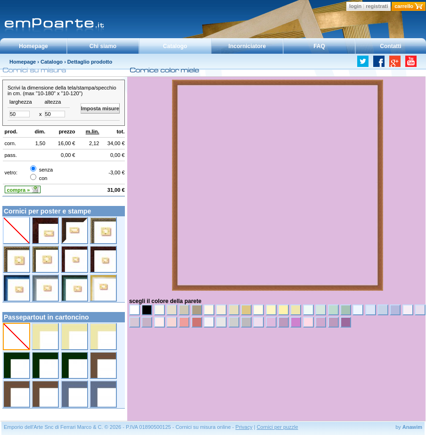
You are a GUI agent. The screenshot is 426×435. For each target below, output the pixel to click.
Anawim (412, 427)
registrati (377, 6)
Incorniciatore (247, 46)
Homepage (33, 46)
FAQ (319, 46)
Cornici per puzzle (277, 427)
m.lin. (92, 131)
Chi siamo (103, 46)
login (355, 6)
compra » (18, 190)
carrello (403, 6)
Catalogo (175, 46)
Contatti (390, 46)
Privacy (244, 427)
